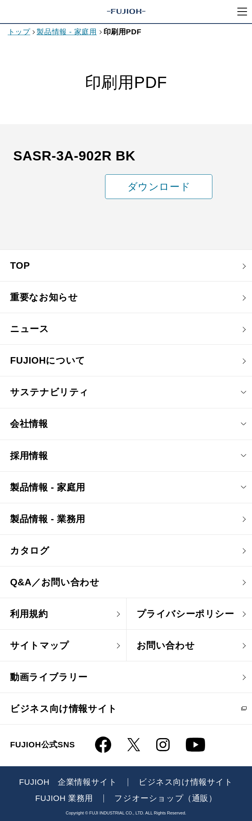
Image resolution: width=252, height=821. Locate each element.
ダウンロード (159, 186)
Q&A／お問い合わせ (54, 582)
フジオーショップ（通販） (165, 798)
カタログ (29, 550)
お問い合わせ (166, 645)
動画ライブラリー (49, 677)
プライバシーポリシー (185, 614)
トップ (19, 32)
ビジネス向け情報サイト (63, 708)
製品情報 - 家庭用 (67, 32)
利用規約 (29, 614)
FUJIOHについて (47, 360)
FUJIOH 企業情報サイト (68, 782)
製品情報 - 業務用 (47, 519)
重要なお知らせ (44, 297)
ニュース (29, 329)
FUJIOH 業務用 (64, 798)
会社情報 (29, 423)
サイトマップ (39, 645)
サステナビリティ (49, 392)
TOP (20, 265)
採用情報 (29, 455)
